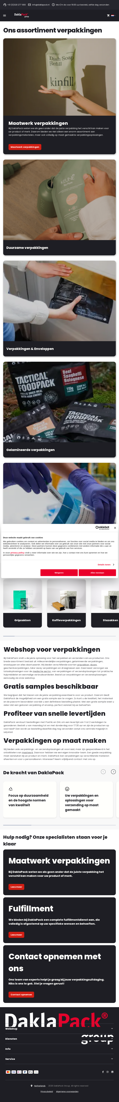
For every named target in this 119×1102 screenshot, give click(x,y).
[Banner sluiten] (115, 528)
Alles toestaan (97, 572)
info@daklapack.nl (38, 4)
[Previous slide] (103, 771)
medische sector (42, 671)
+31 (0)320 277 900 (14, 4)
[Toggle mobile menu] (4, 15)
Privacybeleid (47, 1091)
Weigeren (59, 572)
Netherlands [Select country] (39, 1085)
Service (59, 1059)
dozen (93, 664)
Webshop (59, 1028)
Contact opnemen (21, 994)
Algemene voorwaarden (67, 1091)
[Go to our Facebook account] (102, 1072)
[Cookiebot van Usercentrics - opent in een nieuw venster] (97, 528)
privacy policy (17, 552)
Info (59, 1049)
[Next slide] (113, 771)
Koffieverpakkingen (66, 620)
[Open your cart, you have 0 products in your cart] (108, 15)
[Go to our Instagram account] (107, 1072)
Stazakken (110, 620)
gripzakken (83, 664)
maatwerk (27, 752)
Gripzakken (22, 620)
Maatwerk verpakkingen (25, 147)
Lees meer (16, 886)
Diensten (59, 1038)
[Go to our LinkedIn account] (111, 1072)
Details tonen (104, 564)
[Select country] (113, 16)
